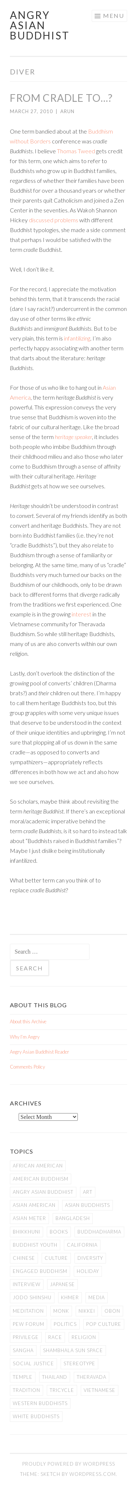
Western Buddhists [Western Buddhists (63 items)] (40, 1403)
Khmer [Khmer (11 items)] (70, 1297)
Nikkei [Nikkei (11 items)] (87, 1311)
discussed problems (53, 219)
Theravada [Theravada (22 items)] (91, 1377)
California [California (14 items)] (82, 1245)
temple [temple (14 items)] (23, 1377)
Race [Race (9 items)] (55, 1337)
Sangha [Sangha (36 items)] (23, 1350)
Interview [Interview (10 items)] (27, 1284)
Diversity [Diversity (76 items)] (90, 1258)
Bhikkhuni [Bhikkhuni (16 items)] (26, 1232)
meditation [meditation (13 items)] (28, 1311)
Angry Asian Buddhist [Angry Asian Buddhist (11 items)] (43, 1192)
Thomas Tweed (76, 150)
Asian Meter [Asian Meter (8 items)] (29, 1218)
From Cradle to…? (61, 98)
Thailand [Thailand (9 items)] (54, 1377)
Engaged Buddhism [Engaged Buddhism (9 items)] (40, 1271)
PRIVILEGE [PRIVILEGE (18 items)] (26, 1337)
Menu (113, 15)
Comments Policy (27, 1067)
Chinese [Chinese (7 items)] (24, 1258)
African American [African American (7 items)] (38, 1166)
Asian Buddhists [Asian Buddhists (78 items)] (87, 1205)
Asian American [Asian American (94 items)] (34, 1205)
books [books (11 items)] (59, 1232)
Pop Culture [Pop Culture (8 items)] (103, 1324)
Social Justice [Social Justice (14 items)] (33, 1363)
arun (67, 111)
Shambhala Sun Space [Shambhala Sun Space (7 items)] (73, 1350)
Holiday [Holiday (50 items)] (88, 1271)
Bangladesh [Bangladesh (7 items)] (73, 1218)
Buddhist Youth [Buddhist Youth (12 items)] (35, 1245)
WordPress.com (92, 1474)
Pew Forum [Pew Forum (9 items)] (28, 1324)
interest (81, 614)
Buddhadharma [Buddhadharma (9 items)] (99, 1232)
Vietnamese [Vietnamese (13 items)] (99, 1390)
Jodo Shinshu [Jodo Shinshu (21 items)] (32, 1297)
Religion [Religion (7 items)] (84, 1337)
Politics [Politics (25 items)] (65, 1324)
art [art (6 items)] (87, 1192)
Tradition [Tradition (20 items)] (26, 1390)
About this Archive (28, 1021)
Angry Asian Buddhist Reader (39, 1052)
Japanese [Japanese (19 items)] (62, 1284)
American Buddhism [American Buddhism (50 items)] (40, 1179)
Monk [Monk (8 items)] (61, 1311)
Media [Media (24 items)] (96, 1297)
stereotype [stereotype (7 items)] (79, 1363)
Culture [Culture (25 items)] (56, 1258)
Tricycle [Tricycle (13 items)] (62, 1390)
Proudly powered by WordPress (68, 1464)
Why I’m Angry (24, 1037)
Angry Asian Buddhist (40, 25)
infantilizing (77, 338)
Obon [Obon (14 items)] (112, 1311)
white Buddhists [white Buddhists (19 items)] (36, 1416)
